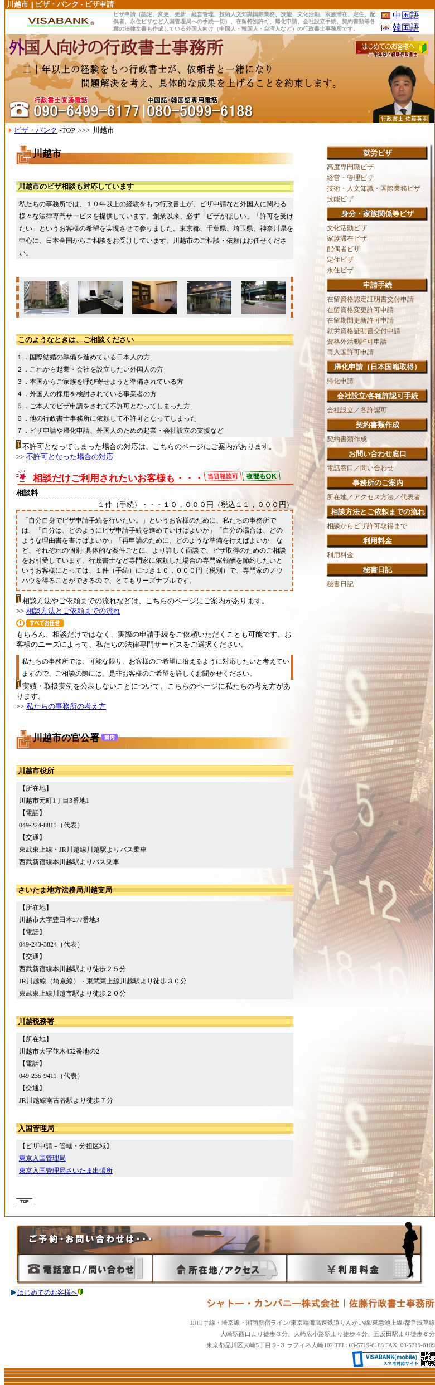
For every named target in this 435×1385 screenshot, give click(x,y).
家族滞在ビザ (347, 238)
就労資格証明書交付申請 (363, 331)
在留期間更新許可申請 (360, 320)
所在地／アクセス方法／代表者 (373, 497)
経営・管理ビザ (350, 178)
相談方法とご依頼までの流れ (73, 611)
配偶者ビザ (343, 249)
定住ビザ (340, 260)
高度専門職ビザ (350, 167)
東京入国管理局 (42, 1158)
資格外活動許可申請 (357, 341)
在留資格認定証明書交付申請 (370, 299)
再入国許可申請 (350, 352)
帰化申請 (340, 381)
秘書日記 (340, 584)
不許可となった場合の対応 (69, 456)
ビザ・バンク (35, 130)
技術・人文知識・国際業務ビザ (373, 188)
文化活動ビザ (347, 228)
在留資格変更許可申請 (360, 310)
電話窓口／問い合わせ (360, 468)
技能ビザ (340, 199)
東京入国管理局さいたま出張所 (66, 1170)
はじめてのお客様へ (50, 1292)
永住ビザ (340, 270)
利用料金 (340, 555)
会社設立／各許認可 (357, 410)
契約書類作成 (347, 439)
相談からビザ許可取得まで (367, 526)
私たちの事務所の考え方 (66, 706)
